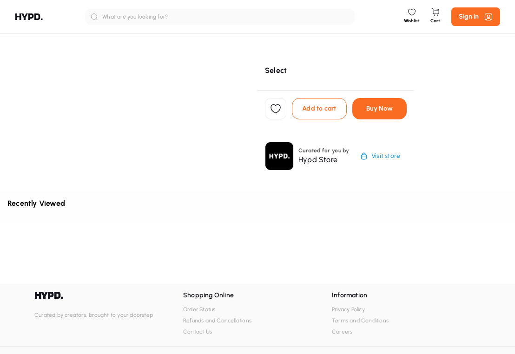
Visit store (380, 156)
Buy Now (379, 108)
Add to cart (319, 108)
